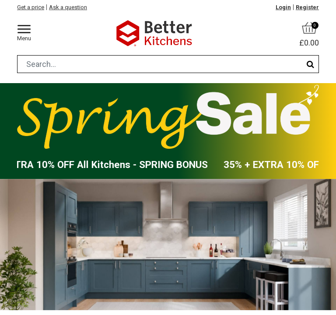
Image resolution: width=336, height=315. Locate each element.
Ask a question (68, 7)
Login (283, 7)
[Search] (310, 64)
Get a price (30, 7)
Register (307, 7)
